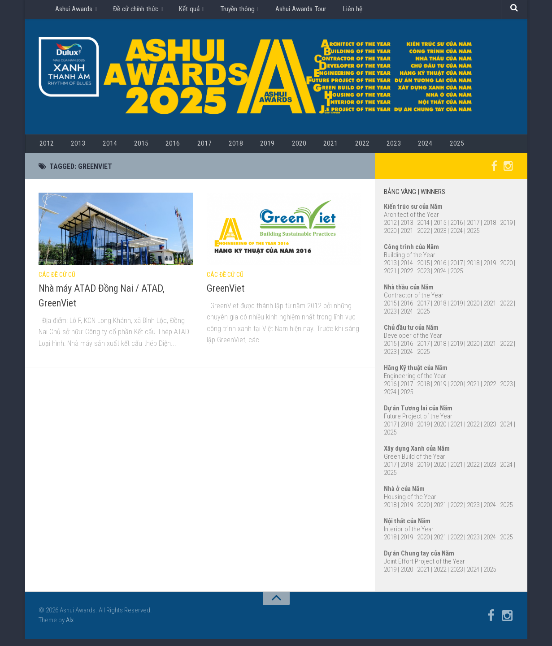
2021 (287, 149)
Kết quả (187, 11)
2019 (233, 149)
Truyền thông (234, 11)
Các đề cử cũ (57, 282)
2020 (260, 149)
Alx (70, 628)
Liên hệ (348, 11)
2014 (99, 149)
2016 (153, 149)
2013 (72, 149)
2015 (126, 149)
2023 (341, 149)
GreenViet (225, 295)
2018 (207, 149)
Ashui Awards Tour (298, 11)
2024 (368, 149)
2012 (45, 149)
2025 (395, 149)
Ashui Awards (73, 11)
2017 (180, 149)
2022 (314, 149)
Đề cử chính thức (135, 11)
